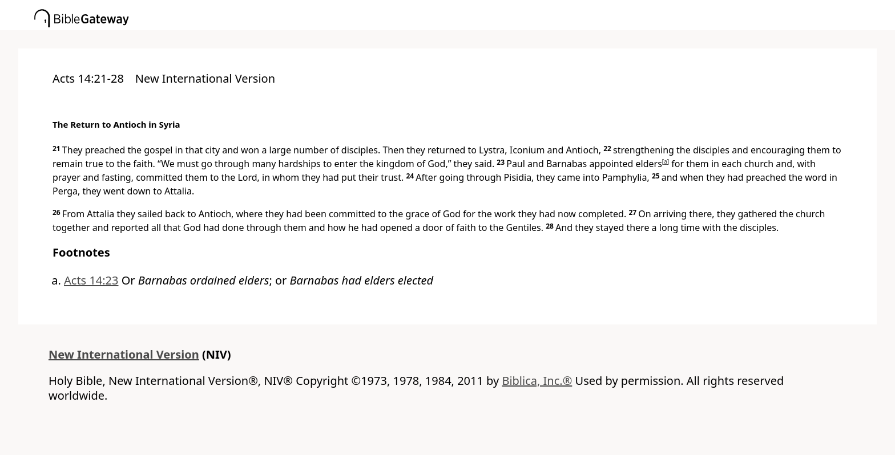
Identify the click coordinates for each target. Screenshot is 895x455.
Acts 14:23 (91, 280)
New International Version (124, 354)
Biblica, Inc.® (537, 380)
